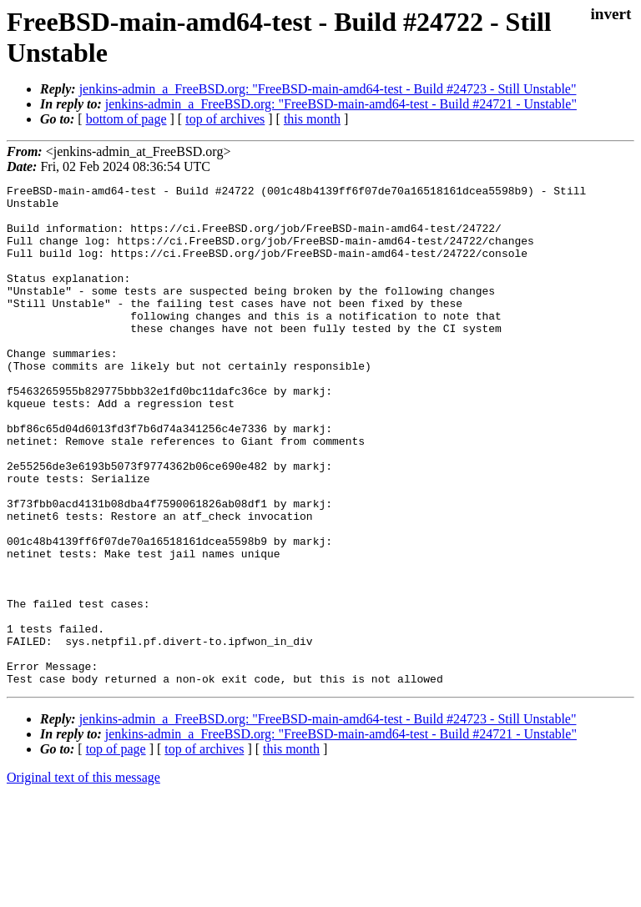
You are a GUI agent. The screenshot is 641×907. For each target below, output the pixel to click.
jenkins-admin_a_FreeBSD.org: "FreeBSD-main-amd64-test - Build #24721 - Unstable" (341, 104)
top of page (116, 849)
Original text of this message (83, 877)
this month (312, 119)
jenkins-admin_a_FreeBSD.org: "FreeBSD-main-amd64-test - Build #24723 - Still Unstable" (328, 89)
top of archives (225, 119)
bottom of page (126, 119)
